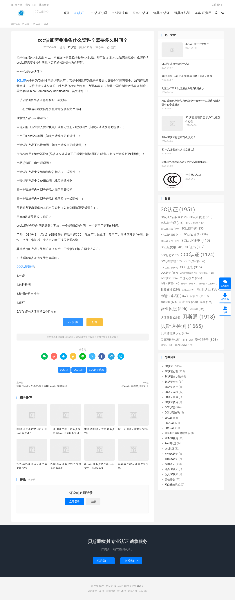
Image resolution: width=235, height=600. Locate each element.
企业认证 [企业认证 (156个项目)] (169, 278)
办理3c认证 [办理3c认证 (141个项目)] (170, 283)
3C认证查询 (171, 381)
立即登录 (74, 501)
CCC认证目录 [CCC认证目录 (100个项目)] (169, 267)
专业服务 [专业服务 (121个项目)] (206, 273)
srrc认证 (169, 448)
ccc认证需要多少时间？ (135, 386)
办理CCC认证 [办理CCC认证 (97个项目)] (189, 283)
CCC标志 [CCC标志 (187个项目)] (170, 255)
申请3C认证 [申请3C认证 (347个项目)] (174, 296)
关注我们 (217, 4)
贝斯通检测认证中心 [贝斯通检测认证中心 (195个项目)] (177, 339)
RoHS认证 (170, 443)
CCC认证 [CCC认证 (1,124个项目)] (198, 254)
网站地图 (118, 586)
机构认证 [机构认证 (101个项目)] (188, 290)
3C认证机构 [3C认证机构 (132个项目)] (194, 223)
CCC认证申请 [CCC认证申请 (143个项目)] (195, 261)
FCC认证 (170, 422)
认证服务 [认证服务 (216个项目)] (170, 317)
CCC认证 (79, 369)
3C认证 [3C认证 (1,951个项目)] (178, 209)
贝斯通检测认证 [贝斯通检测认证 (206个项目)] (175, 333)
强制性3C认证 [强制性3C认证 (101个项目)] (208, 283)
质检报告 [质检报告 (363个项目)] (206, 339)
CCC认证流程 (25, 266)
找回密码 (44, 4)
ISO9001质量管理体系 (177, 433)
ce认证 (169, 417)
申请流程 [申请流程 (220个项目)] (188, 302)
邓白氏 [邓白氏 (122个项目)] (167, 345)
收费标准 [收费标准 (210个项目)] (170, 289)
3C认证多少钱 (173, 376)
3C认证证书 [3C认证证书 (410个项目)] (195, 241)
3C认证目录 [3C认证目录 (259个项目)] (195, 234)
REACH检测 (171, 438)
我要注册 (31, 4)
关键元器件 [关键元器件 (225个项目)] (191, 278)
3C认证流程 (120, 13)
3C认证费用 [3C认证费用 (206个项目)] (172, 247)
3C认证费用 (203, 13)
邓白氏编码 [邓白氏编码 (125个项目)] (184, 345)
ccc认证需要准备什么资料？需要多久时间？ (82, 40)
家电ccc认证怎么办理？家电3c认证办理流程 (42, 386)
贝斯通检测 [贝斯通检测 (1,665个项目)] (182, 326)
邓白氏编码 (171, 484)
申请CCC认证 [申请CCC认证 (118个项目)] (199, 296)
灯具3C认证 (161, 13)
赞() (111, 47)
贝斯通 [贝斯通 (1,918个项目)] (198, 317)
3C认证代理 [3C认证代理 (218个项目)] (200, 217)
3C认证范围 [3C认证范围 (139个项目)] (170, 241)
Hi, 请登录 (16, 4)
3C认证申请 (171, 397)
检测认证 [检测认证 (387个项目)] (208, 289)
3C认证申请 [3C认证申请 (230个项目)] (193, 228)
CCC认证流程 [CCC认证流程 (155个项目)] (171, 261)
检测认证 (170, 464)
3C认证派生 (171, 386)
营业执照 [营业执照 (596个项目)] (174, 308)
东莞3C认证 (171, 453)
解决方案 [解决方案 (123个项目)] (196, 309)
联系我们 (103, 560)
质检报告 (170, 479)
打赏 (94, 322)
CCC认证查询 (172, 412)
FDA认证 (170, 428)
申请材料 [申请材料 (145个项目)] (169, 302)
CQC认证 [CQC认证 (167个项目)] (169, 272)
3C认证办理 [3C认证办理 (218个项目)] (172, 223)
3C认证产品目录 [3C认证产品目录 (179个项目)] (174, 217)
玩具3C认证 (182, 13)
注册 (93, 501)
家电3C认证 (141, 13)
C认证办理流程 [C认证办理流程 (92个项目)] (188, 273)
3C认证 (21, 13)
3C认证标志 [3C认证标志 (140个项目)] (170, 228)
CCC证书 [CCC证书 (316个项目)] (191, 267)
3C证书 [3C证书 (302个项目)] (195, 247)
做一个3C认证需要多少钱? (133, 429)
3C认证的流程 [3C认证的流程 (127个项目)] (171, 234)
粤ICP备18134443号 (134, 586)
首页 (66, 13)
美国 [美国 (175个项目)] (206, 302)
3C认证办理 (99, 13)
